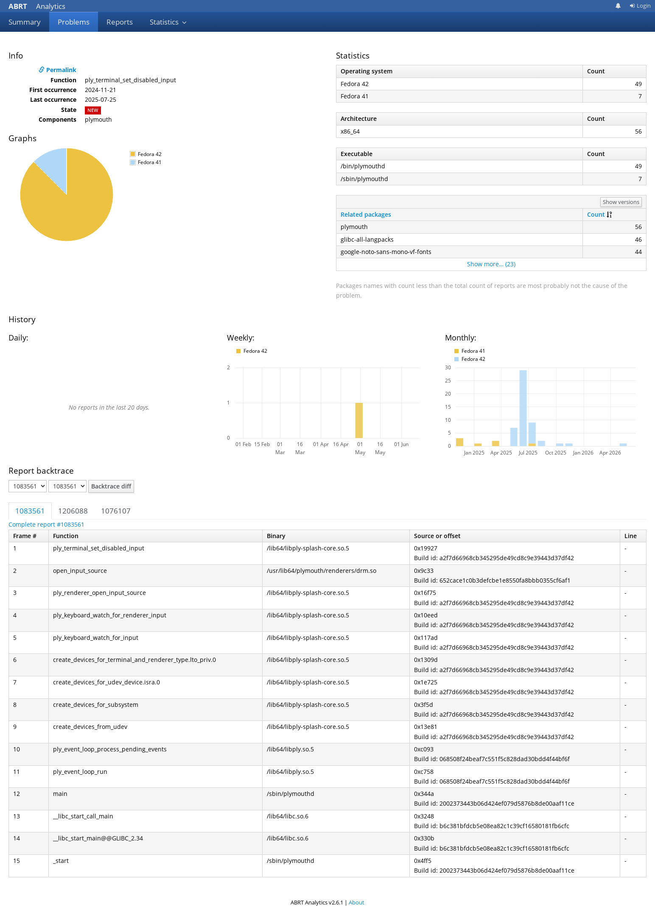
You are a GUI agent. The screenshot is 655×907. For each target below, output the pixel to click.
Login (640, 5)
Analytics (36, 6)
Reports (119, 22)
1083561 (30, 511)
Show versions (621, 202)
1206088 (73, 511)
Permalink (57, 70)
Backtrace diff (111, 486)
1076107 (116, 511)
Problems (74, 22)
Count (596, 214)
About (356, 902)
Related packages (366, 214)
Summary (24, 22)
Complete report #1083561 (46, 524)
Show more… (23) (491, 264)
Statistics (168, 22)
